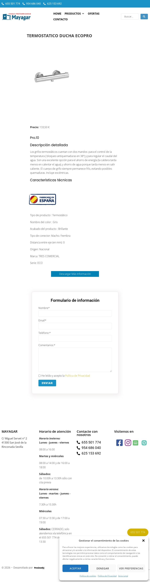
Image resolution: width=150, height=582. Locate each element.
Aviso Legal (123, 575)
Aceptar (75, 568)
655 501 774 (138, 532)
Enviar (47, 383)
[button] (143, 540)
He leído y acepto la (64, 376)
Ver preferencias (131, 568)
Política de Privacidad (107, 575)
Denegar (103, 568)
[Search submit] (144, 16)
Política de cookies (88, 575)
